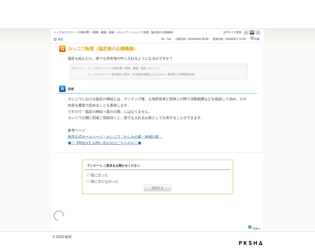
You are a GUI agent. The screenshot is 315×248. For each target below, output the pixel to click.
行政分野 (84, 32)
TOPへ (257, 228)
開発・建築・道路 (103, 32)
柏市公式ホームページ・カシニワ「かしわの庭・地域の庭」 (115, 137)
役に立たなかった (105, 181)
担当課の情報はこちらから (148, 74)
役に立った (99, 175)
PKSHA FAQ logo (250, 243)
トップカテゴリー (64, 32)
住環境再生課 (186, 74)
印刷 (257, 39)
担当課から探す (121, 74)
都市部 (171, 74)
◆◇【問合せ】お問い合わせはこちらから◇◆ (104, 143)
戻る (60, 39)
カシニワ (123, 32)
